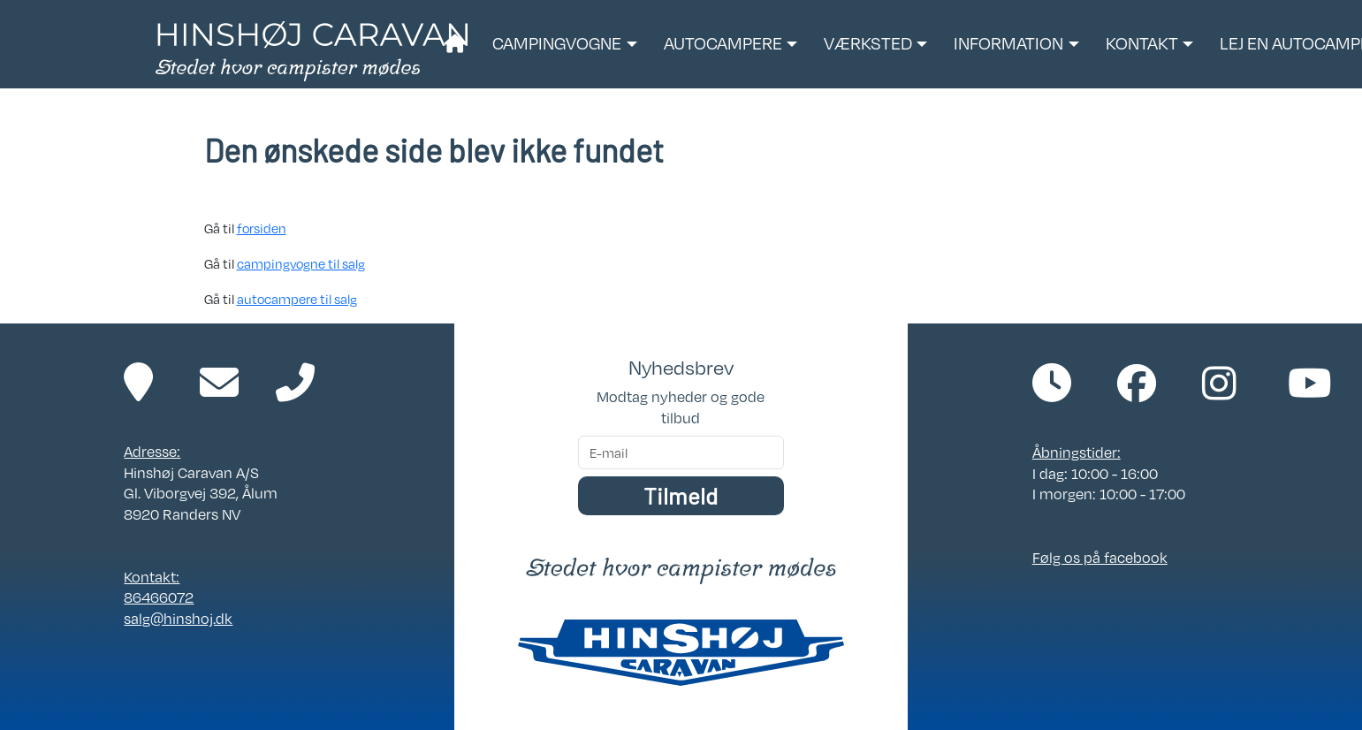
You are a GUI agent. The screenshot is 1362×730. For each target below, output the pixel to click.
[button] (564, 44)
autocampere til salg (297, 299)
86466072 (159, 597)
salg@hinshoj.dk (178, 618)
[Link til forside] (312, 49)
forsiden (261, 228)
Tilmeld (680, 495)
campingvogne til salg (301, 263)
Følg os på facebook (1100, 558)
